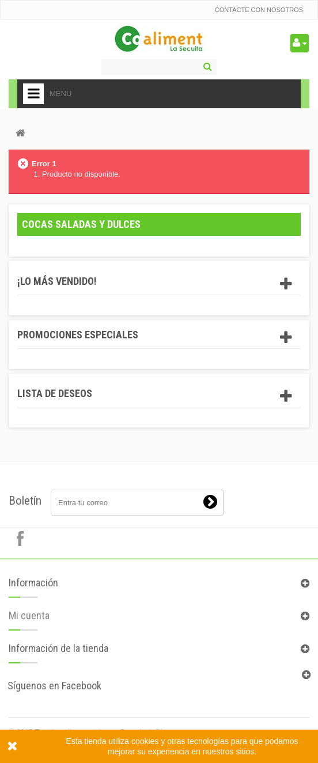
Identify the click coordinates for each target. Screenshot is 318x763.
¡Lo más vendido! (57, 281)
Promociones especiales (77, 335)
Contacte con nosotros (259, 9)
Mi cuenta (29, 619)
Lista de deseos (54, 393)
